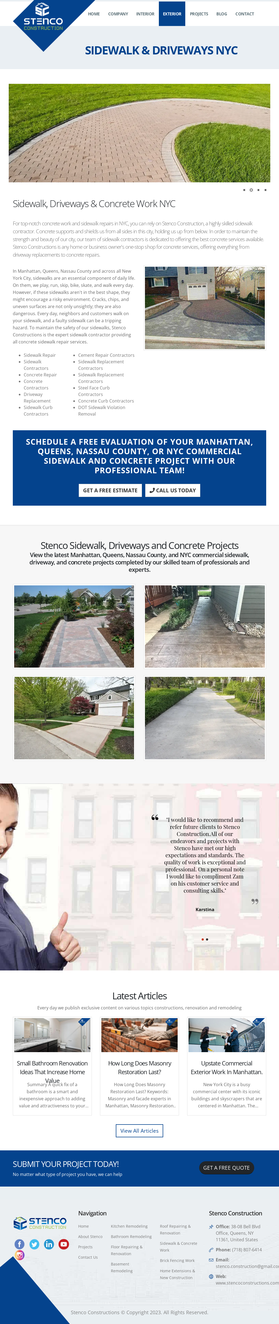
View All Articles (139, 1130)
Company (118, 19)
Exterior (172, 19)
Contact (244, 19)
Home (94, 19)
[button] (203, 939)
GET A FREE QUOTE (226, 1167)
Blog (221, 19)
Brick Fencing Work (177, 1260)
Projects (199, 19)
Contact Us (88, 1257)
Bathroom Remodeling (131, 1236)
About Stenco (90, 1236)
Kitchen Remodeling (129, 1226)
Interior (145, 19)
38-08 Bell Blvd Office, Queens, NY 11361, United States (238, 1233)
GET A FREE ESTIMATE (110, 490)
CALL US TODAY (173, 490)
